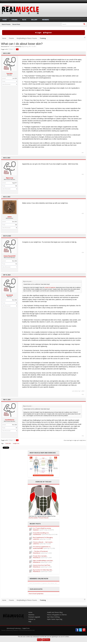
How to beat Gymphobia (36, 593)
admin (9, 217)
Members (45, 20)
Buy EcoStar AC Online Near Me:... (43, 570)
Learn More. (46, 639)
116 (16, 264)
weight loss (16, 443)
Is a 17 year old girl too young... (42, 528)
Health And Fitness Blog (54, 612)
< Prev (10, 49)
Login (38, 33)
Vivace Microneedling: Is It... (41, 533)
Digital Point (26, 628)
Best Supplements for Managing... (43, 537)
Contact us (31, 619)
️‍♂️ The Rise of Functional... (40, 551)
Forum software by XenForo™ (18, 630)
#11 (83, 152)
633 (16, 224)
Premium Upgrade (34, 617)
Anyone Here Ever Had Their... (42, 565)
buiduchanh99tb (38, 548)
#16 (83, 436)
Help (29, 621)
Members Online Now (39, 578)
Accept (39, 639)
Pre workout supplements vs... (42, 547)
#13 (83, 213)
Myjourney (25, 46)
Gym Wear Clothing (53, 617)
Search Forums (6, 24)
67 (16, 427)
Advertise (31, 615)
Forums (14, 20)
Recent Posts (16, 24)
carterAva (36, 539)
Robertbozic (36, 553)
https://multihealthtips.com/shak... (43, 560)
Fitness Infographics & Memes (57, 615)
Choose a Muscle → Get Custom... (43, 542)
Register (47, 33)
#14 (83, 252)
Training (12, 46)
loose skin (8, 443)
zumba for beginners (50, 287)
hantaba (9, 73)
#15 (83, 394)
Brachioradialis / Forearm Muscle (39, 518)
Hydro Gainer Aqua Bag (54, 619)
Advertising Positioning (13, 628)
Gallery (34, 20)
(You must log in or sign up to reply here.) (75, 440)
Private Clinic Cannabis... (40, 556)
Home (4, 20)
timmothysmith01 (10, 256)
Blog (24, 20)
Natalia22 (9, 295)
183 (16, 186)
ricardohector (9, 420)
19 (16, 303)
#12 (83, 174)
